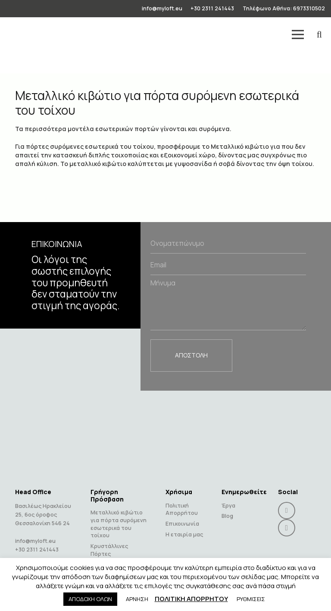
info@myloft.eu (35, 532)
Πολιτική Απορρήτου (182, 501)
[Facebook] (286, 502)
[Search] (319, 34)
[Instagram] (286, 519)
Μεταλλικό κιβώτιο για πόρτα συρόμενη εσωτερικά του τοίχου (119, 516)
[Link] (20, 34)
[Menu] (298, 34)
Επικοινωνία (182, 515)
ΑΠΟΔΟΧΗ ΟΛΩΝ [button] (90, 599)
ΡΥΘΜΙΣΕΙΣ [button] (251, 599)
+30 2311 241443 (37, 541)
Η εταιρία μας (184, 526)
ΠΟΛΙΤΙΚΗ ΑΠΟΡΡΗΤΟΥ (191, 598)
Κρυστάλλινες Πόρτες (109, 541)
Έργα (228, 497)
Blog (227, 508)
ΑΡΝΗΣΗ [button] (137, 599)
